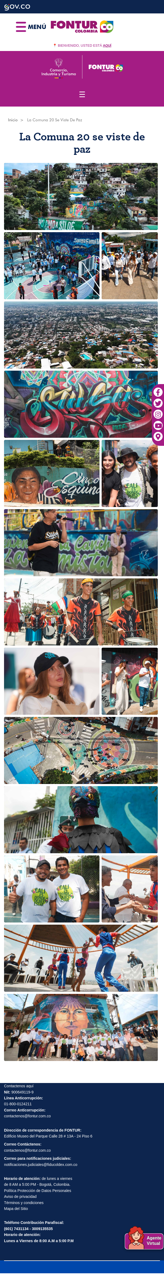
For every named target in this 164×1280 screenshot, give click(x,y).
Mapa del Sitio (16, 1208)
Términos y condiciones (24, 1203)
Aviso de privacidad (20, 1196)
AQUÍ (107, 46)
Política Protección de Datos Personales (37, 1190)
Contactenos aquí (19, 1086)
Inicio (13, 120)
